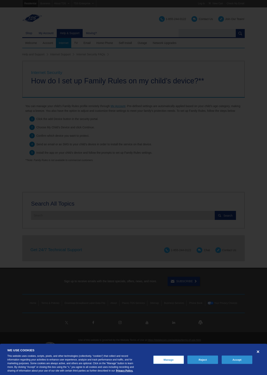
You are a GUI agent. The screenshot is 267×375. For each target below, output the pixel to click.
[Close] (258, 351)
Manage (169, 359)
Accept (237, 359)
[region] (133, 359)
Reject (203, 359)
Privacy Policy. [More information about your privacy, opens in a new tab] (124, 370)
